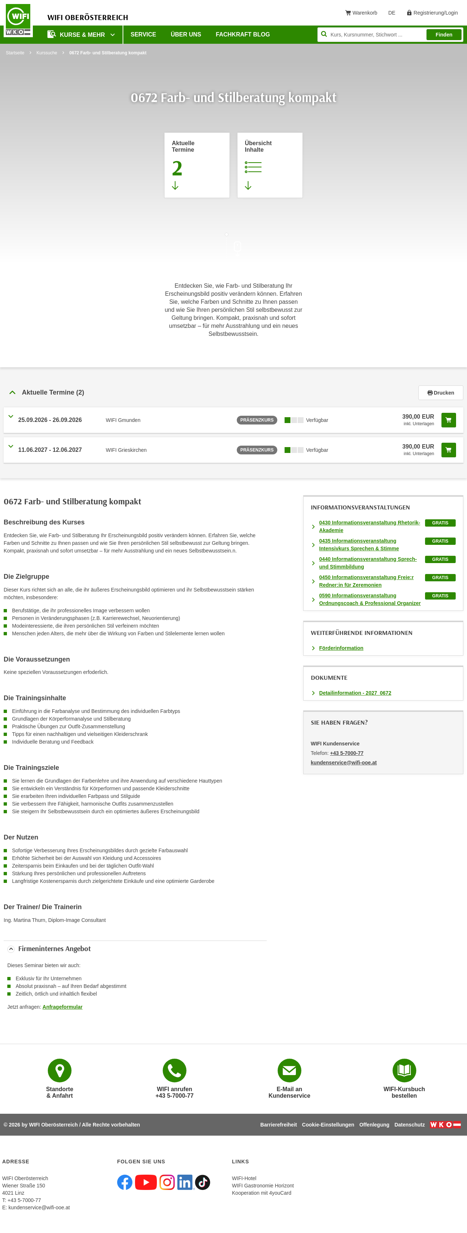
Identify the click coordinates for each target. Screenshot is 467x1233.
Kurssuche (46, 52)
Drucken (441, 393)
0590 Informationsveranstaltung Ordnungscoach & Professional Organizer (370, 599)
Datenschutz (409, 1125)
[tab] (233, 392)
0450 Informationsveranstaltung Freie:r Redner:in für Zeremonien (366, 581)
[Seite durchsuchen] (390, 34)
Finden (444, 35)
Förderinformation (341, 648)
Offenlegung (374, 1125)
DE (394, 14)
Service (143, 34)
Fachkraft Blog (243, 34)
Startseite (15, 52)
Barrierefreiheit (278, 1125)
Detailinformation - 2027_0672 (355, 693)
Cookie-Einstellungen (328, 1125)
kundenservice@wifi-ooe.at (39, 1207)
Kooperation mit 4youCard (262, 1193)
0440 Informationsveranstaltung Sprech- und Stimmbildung (368, 563)
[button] (211, 392)
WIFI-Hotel (244, 1178)
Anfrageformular (63, 1007)
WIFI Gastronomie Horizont (263, 1186)
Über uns (186, 34)
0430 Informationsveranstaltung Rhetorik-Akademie (369, 526)
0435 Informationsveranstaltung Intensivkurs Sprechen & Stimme (359, 544)
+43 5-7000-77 (346, 753)
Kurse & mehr (77, 34)
